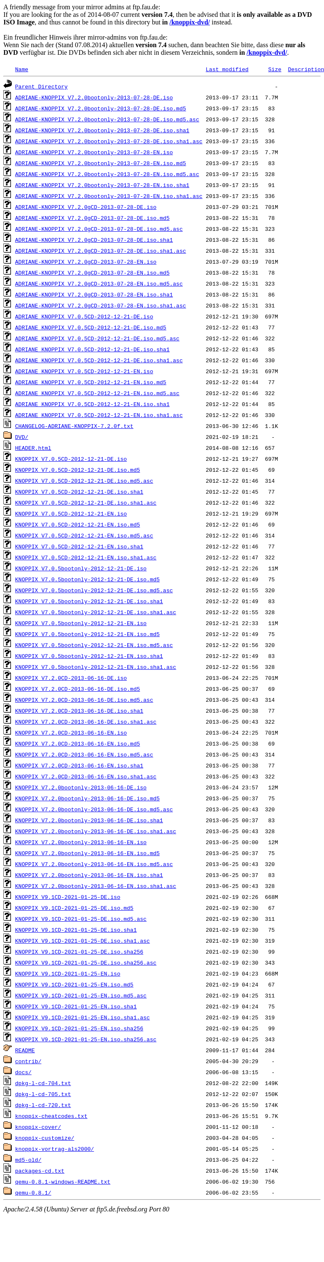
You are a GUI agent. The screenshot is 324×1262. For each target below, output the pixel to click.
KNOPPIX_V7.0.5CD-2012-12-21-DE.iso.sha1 (79, 491)
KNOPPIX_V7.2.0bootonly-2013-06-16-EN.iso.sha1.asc (95, 886)
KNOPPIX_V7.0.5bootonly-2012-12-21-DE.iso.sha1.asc (95, 612)
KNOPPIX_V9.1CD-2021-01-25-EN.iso (67, 973)
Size (274, 69)
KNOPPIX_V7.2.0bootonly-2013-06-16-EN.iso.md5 (87, 853)
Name (21, 69)
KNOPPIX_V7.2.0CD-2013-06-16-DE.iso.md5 (77, 688)
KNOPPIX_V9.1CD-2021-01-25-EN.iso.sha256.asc (85, 1039)
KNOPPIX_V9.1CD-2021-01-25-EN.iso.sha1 (76, 1006)
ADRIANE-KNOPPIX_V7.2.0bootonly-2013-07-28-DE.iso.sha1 (102, 130)
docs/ (23, 1072)
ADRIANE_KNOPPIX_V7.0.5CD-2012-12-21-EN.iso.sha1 (92, 404)
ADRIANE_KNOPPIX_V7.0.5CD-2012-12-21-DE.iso (84, 316)
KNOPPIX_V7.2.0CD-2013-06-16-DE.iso (71, 678)
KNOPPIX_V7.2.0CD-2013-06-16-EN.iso (71, 732)
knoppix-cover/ (38, 1127)
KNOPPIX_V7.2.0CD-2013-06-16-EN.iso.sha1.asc (85, 776)
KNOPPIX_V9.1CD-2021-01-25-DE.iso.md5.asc (81, 918)
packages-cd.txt (39, 1170)
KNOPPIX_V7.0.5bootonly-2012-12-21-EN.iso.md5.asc (94, 645)
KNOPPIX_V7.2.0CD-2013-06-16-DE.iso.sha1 (79, 710)
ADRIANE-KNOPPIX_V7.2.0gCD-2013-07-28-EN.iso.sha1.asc (100, 305)
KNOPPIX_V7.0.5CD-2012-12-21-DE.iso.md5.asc (84, 480)
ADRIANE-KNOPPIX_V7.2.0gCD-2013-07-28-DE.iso (85, 207)
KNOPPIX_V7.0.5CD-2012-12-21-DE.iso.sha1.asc (85, 502)
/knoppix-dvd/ (189, 22)
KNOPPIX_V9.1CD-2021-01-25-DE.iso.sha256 (79, 951)
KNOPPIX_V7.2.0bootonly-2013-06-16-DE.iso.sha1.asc (95, 831)
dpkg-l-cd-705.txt (43, 1094)
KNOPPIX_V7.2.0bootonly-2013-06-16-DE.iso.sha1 (89, 820)
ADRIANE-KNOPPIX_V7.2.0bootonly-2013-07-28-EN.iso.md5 (100, 163)
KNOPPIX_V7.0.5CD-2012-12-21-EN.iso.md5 (77, 524)
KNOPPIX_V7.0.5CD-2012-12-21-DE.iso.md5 (77, 469)
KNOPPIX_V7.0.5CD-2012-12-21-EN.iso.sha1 (79, 546)
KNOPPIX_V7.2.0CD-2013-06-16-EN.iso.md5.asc (84, 754)
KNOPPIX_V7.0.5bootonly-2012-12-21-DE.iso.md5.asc (94, 590)
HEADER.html (33, 448)
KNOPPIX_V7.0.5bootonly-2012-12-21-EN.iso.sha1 (89, 656)
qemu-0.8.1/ (33, 1192)
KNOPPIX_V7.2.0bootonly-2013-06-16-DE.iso (81, 787)
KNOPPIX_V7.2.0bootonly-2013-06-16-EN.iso (81, 842)
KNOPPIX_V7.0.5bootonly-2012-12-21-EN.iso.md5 (87, 634)
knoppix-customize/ (44, 1138)
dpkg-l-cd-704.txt (43, 1083)
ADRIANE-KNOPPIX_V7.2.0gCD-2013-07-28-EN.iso (85, 261)
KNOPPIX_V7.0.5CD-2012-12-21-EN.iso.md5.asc (84, 535)
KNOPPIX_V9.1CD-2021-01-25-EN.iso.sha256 (79, 1028)
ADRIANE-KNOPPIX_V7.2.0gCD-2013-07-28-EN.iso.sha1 (94, 294)
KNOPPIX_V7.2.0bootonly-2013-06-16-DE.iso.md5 (87, 798)
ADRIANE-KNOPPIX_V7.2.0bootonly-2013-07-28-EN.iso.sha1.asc (109, 196)
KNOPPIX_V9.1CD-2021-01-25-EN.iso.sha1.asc (82, 1017)
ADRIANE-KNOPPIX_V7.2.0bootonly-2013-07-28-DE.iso (94, 97)
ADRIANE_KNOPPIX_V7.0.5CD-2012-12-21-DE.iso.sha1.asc (99, 360)
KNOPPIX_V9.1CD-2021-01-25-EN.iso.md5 (74, 984)
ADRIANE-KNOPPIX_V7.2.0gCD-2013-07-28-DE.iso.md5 (92, 218)
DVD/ (21, 437)
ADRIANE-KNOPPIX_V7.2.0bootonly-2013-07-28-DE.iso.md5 (100, 108)
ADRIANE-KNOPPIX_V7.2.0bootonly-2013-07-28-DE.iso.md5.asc (107, 119)
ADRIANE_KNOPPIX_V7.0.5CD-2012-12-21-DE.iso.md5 (90, 327)
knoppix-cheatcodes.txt (51, 1116)
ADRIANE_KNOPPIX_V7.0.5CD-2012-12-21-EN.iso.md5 (90, 382)
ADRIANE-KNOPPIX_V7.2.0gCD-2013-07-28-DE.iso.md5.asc (99, 229)
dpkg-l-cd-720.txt (43, 1105)
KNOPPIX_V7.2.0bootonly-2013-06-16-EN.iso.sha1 (89, 875)
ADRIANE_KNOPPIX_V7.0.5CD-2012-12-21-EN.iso (84, 371)
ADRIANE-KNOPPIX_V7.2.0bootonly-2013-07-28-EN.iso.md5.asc (107, 174)
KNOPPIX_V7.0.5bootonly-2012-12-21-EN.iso (81, 623)
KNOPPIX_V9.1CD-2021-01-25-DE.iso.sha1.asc (82, 940)
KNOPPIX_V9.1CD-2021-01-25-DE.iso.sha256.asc (85, 962)
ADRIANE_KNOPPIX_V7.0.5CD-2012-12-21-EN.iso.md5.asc (97, 393)
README (25, 1050)
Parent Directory (41, 86)
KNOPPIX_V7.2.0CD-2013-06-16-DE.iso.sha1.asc (85, 721)
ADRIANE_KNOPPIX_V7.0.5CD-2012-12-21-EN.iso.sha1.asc (99, 415)
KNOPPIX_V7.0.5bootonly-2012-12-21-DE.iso (81, 568)
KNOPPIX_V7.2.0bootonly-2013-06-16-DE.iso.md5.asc (94, 809)
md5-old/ (28, 1159)
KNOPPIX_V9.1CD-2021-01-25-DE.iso (67, 897)
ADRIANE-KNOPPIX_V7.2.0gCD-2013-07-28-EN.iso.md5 (92, 272)
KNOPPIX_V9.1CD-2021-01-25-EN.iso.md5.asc (81, 995)
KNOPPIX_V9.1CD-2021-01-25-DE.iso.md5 (74, 908)
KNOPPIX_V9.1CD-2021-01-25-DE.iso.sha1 (76, 929)
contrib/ (28, 1061)
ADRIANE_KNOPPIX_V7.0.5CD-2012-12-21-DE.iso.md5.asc (97, 338)
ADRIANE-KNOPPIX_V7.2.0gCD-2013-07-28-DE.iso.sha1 (94, 239)
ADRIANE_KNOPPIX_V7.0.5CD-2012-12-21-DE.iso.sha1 (92, 349)
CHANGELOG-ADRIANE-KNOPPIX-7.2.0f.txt (74, 426)
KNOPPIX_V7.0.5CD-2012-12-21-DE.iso (71, 459)
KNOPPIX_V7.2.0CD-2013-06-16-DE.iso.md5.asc (84, 699)
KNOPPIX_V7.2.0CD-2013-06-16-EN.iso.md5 (77, 743)
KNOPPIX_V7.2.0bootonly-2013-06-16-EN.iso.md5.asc (94, 864)
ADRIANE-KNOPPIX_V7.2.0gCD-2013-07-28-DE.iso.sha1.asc (100, 250)
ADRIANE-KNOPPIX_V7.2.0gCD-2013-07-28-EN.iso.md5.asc (99, 283)
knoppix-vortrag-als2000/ (54, 1148)
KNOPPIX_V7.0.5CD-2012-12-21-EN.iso (71, 513)
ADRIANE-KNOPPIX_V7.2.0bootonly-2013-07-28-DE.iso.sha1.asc (109, 141)
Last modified (227, 69)
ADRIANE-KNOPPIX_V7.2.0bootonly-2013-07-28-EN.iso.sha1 (102, 185)
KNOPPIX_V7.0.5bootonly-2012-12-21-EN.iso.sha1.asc (95, 667)
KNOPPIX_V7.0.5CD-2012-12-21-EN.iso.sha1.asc (85, 557)
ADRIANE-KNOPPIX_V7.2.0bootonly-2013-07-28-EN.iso (94, 152)
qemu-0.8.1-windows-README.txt (62, 1181)
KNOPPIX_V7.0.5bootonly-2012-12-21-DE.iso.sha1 (89, 601)
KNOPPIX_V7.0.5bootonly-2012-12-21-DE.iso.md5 (87, 579)
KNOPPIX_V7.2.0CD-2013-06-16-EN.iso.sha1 (79, 765)
